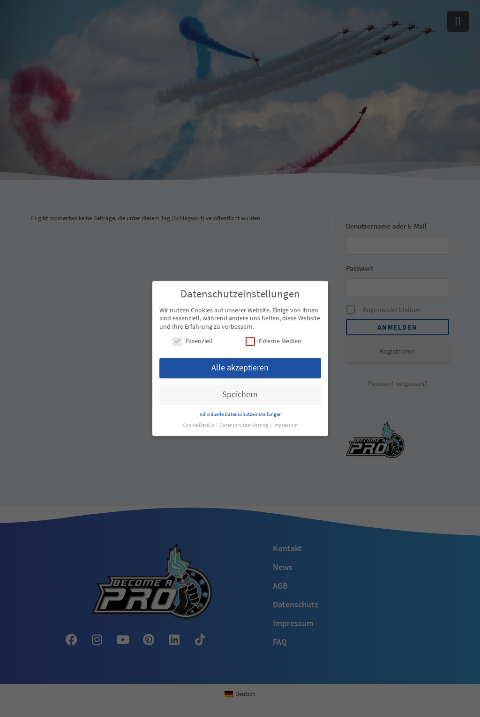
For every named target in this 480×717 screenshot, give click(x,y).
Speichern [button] (240, 394)
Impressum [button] (285, 425)
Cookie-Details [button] (199, 425)
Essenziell (192, 341)
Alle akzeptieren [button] (240, 367)
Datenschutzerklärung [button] (244, 425)
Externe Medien (273, 341)
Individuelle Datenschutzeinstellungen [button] (240, 414)
